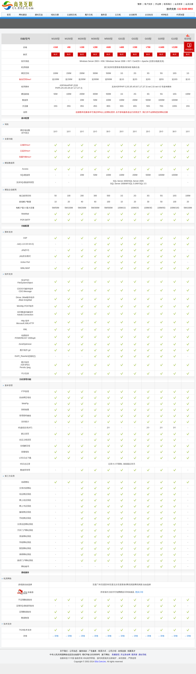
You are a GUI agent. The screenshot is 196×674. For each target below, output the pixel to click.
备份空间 (25, 79)
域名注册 (55, 15)
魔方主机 (89, 15)
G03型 (148, 38)
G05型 (161, 38)
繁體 (139, 4)
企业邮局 (133, 15)
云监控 (25, 151)
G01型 (121, 38)
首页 (9, 15)
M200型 (82, 38)
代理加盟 (180, 15)
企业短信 (149, 15)
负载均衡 (25, 157)
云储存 (25, 145)
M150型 (69, 38)
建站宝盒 (39, 15)
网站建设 (23, 15)
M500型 (108, 38)
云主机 (118, 15)
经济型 (187, 38)
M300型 (95, 38)
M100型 (55, 38)
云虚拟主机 (72, 15)
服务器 (104, 15)
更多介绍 (139, 592)
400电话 (164, 15)
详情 (55, 636)
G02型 (135, 38)
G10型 (174, 38)
